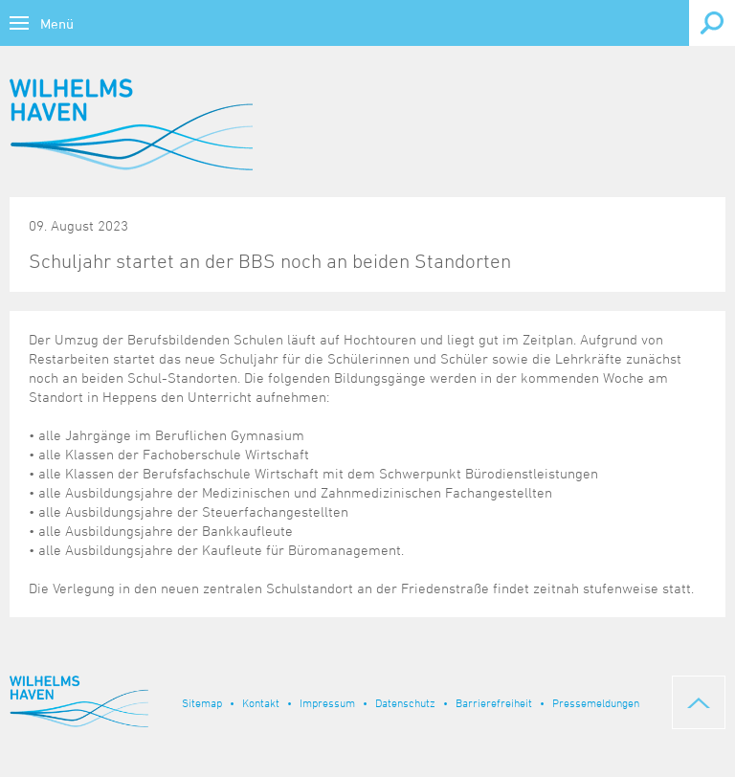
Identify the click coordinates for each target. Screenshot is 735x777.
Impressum (327, 702)
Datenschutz (405, 702)
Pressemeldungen (595, 702)
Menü (57, 23)
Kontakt (260, 702)
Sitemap (202, 702)
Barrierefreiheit (494, 702)
